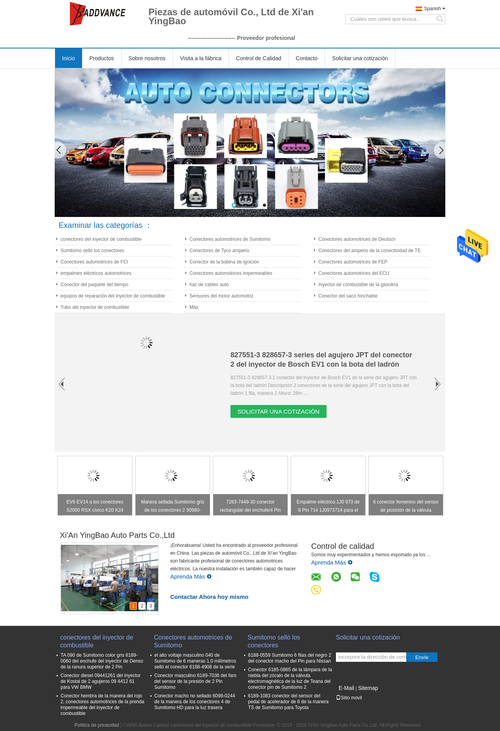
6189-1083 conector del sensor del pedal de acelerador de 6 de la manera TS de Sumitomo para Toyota (288, 701)
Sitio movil (349, 698)
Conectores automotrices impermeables (230, 273)
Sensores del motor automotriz (221, 296)
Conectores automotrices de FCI (94, 262)
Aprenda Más (191, 576)
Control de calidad (342, 546)
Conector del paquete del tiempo (94, 284)
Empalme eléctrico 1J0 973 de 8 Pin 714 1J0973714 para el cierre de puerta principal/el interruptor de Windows (327, 507)
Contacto (307, 58)
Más (193, 307)
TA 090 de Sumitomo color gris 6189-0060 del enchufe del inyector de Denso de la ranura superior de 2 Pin (102, 661)
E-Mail (346, 688)
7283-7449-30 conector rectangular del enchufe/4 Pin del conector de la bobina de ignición (250, 507)
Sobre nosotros (147, 58)
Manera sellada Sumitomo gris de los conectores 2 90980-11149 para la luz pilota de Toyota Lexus (172, 507)
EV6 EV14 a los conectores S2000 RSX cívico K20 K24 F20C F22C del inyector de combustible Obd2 (94, 507)
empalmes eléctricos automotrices (96, 273)
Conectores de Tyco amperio (219, 250)
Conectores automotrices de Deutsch (356, 239)
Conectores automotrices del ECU (353, 273)
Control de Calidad (258, 58)
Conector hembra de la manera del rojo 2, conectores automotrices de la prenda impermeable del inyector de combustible (102, 704)
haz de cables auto (209, 284)
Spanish (432, 8)
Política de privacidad (97, 725)
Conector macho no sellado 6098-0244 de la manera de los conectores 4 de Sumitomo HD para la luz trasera (194, 701)
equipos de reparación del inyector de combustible (113, 296)
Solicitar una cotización (360, 58)
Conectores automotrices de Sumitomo (229, 239)
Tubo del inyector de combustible (95, 307)
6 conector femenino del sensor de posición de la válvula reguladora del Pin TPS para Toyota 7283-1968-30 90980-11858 (405, 507)
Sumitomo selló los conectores (92, 250)
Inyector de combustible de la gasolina (358, 284)
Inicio (68, 58)
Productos (101, 58)
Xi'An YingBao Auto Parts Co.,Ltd (117, 535)
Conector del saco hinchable (347, 296)
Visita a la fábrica (200, 58)
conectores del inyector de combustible (101, 239)
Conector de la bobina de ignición (224, 262)
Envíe (422, 657)
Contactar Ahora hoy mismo (209, 596)
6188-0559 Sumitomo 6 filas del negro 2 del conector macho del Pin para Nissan (289, 658)
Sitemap (368, 688)
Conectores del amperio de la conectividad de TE (369, 250)
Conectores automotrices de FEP (353, 262)
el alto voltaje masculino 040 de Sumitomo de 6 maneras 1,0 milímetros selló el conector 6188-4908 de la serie (195, 661)
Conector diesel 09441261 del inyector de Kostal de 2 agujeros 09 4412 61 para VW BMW (101, 681)
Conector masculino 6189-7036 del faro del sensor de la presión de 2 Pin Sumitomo (195, 681)
